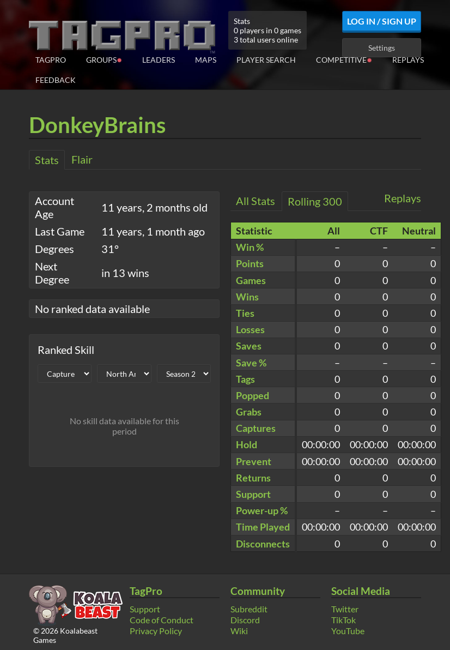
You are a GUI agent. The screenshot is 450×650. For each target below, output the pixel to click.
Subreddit (248, 609)
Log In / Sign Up (381, 21)
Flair (82, 159)
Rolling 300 (315, 201)
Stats (47, 159)
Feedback (55, 80)
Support (145, 609)
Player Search (266, 59)
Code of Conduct (161, 620)
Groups (104, 59)
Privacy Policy (156, 630)
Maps (205, 59)
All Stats (255, 200)
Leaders (158, 59)
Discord (245, 620)
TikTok (343, 620)
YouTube (347, 630)
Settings (381, 47)
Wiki (239, 630)
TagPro (50, 59)
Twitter (344, 609)
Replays (408, 59)
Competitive (344, 59)
